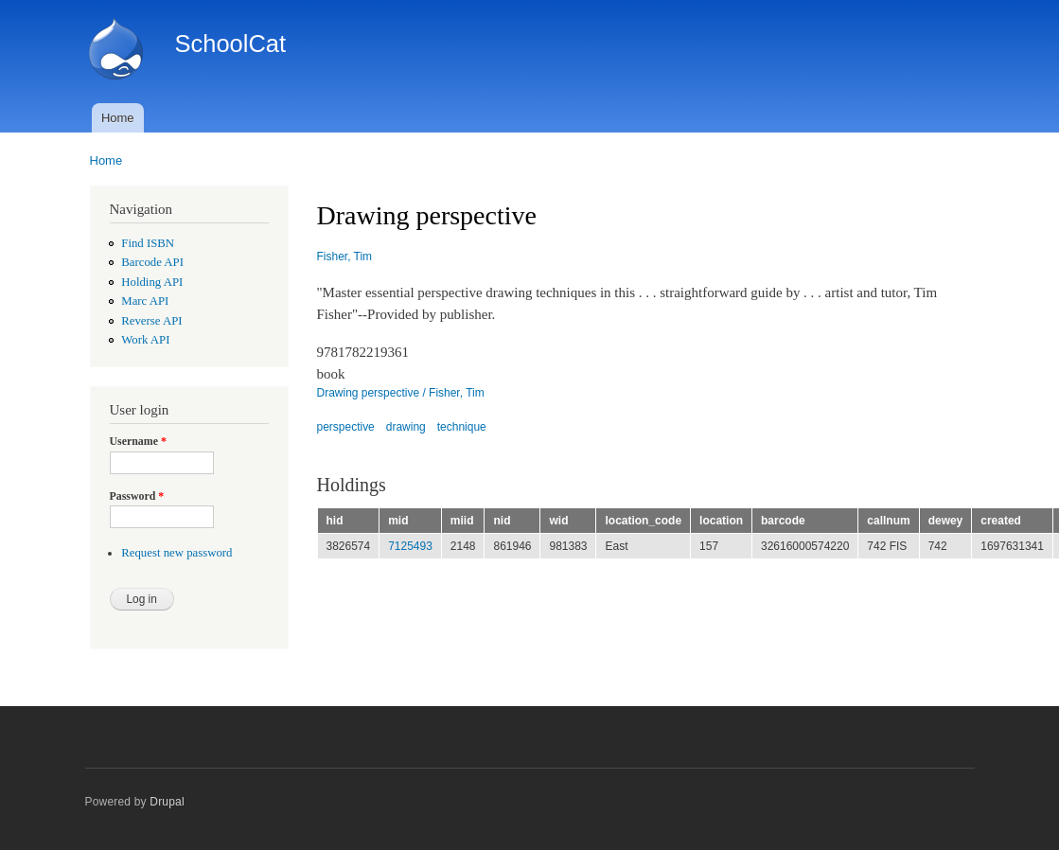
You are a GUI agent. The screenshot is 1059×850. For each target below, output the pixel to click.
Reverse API (151, 321)
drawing (406, 427)
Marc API (144, 301)
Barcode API (152, 262)
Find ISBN (147, 243)
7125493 (410, 546)
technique (461, 427)
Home (117, 118)
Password (137, 496)
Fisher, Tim (345, 256)
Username (138, 441)
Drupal (167, 801)
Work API (145, 339)
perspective (346, 427)
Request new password (176, 552)
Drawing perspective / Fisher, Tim (401, 392)
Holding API (152, 282)
